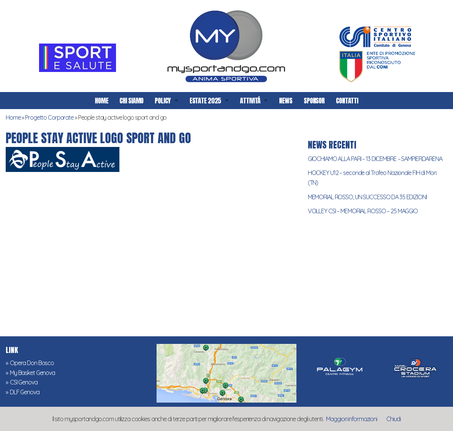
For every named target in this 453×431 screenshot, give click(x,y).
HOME (101, 100)
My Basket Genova (32, 372)
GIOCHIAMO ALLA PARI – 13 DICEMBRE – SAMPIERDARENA (375, 158)
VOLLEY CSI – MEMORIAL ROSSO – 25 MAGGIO (363, 211)
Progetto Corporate (49, 117)
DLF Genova (24, 392)
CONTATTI (347, 100)
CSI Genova (24, 382)
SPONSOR (314, 100)
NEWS (285, 100)
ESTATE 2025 (205, 100)
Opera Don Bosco (32, 363)
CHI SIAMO (131, 100)
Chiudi (393, 419)
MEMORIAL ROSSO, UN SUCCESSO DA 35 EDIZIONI (367, 197)
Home (13, 117)
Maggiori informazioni (351, 419)
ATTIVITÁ (250, 100)
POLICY (162, 100)
